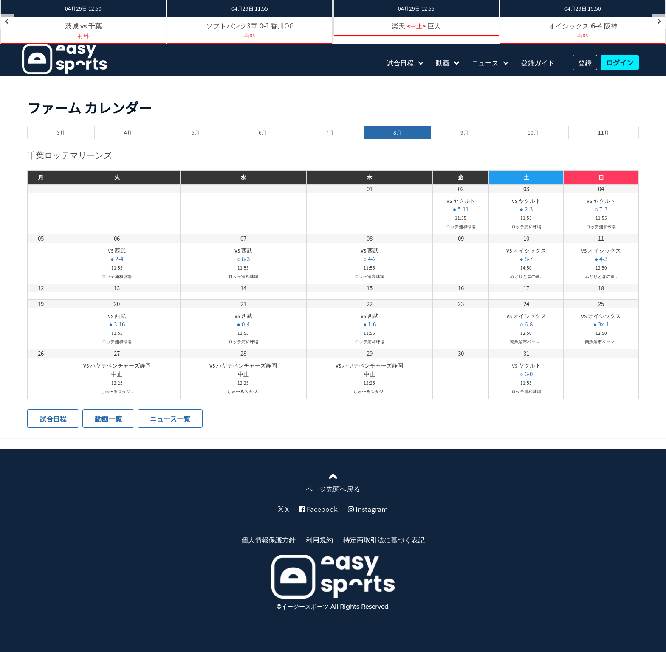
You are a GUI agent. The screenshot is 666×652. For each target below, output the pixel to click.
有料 (83, 35)
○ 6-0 (526, 374)
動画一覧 (108, 418)
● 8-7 (526, 259)
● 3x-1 (601, 324)
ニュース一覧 (170, 418)
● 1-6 (369, 324)
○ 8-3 (243, 259)
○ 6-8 (526, 324)
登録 (585, 62)
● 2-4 (116, 259)
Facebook (318, 509)
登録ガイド (538, 62)
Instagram (368, 509)
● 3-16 (117, 324)
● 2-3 (526, 209)
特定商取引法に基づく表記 (384, 539)
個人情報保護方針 (268, 539)
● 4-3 (601, 259)
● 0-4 (243, 324)
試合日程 (400, 62)
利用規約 (319, 539)
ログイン (619, 62)
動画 (442, 62)
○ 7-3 (601, 209)
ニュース (485, 62)
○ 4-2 (369, 259)
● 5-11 (460, 209)
